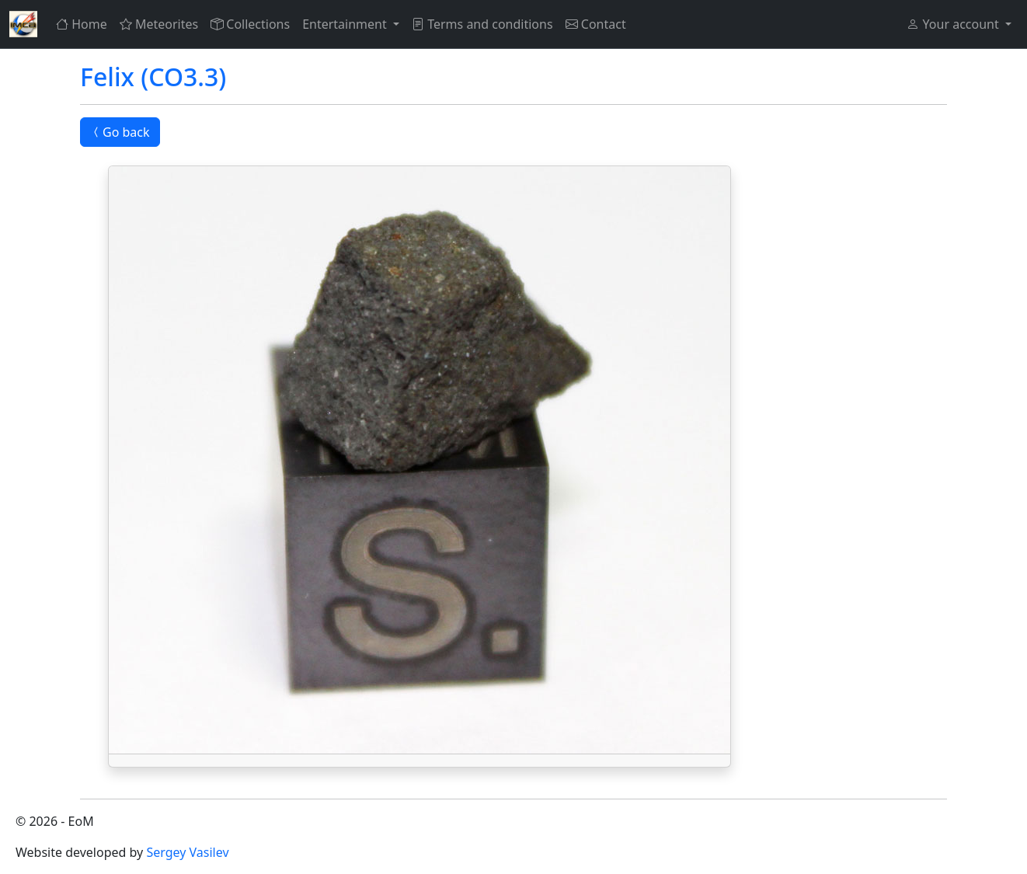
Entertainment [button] (346, 24)
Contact (596, 24)
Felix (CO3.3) (153, 76)
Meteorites (159, 24)
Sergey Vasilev (187, 852)
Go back (120, 132)
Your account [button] (954, 24)
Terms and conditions (482, 24)
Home (81, 24)
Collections (250, 24)
